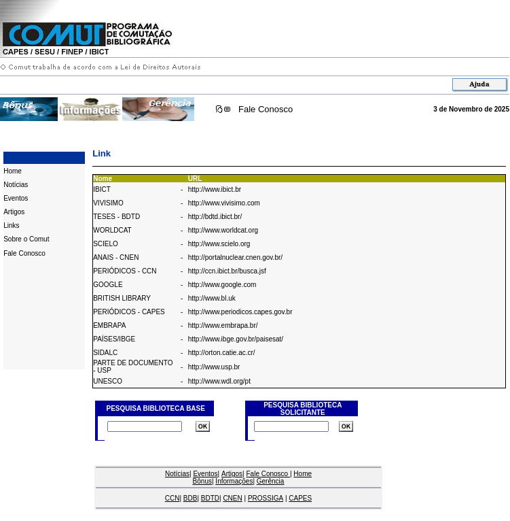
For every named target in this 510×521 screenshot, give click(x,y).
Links (11, 225)
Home (12, 171)
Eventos (15, 198)
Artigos (13, 212)
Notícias (15, 184)
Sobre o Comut (26, 239)
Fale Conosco (265, 109)
